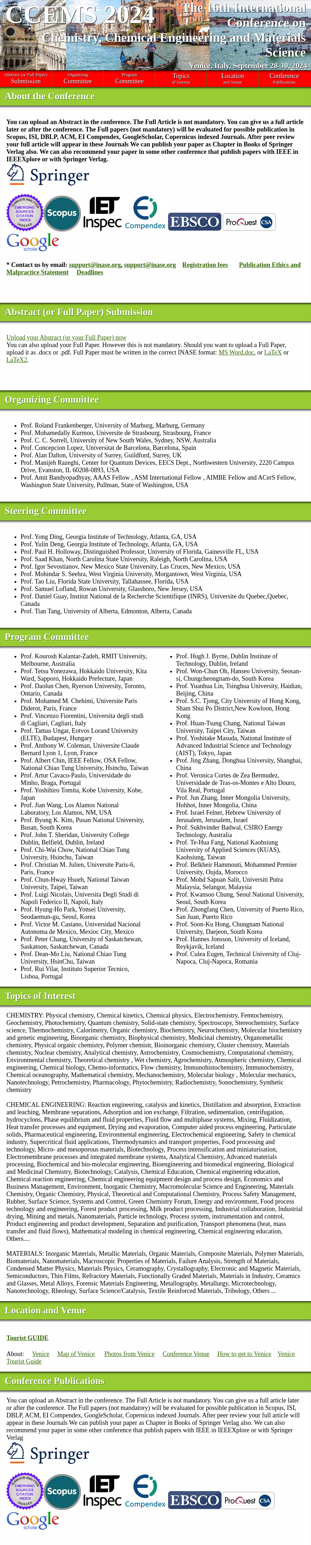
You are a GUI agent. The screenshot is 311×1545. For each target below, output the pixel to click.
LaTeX (273, 352)
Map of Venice (76, 1353)
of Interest (181, 78)
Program (129, 78)
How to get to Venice (244, 1353)
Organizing (78, 78)
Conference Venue (185, 1353)
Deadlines (90, 272)
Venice (40, 1353)
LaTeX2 (16, 359)
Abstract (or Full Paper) (26, 78)
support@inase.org (95, 264)
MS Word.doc (236, 352)
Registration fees (205, 264)
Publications (284, 78)
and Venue (233, 78)
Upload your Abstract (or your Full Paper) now (66, 337)
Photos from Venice (129, 1353)
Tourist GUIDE (27, 1338)
